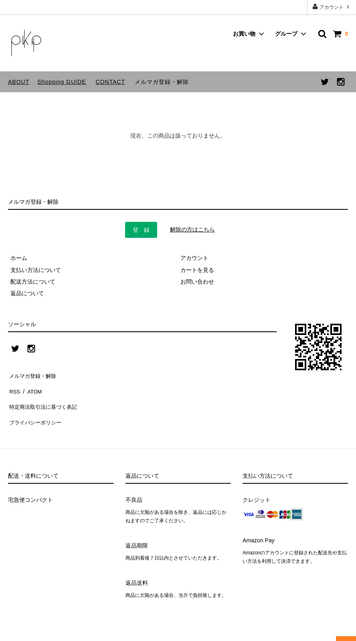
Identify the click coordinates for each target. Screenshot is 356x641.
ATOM (32, 386)
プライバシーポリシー (36, 409)
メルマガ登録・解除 (162, 82)
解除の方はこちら (192, 229)
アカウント (332, 6)
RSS (14, 386)
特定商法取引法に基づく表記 (44, 398)
